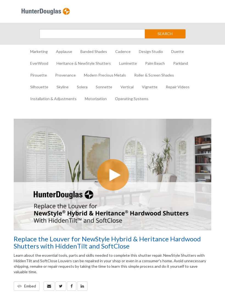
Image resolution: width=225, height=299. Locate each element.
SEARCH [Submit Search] (165, 33)
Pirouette (38, 75)
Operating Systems (131, 98)
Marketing (39, 51)
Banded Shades (93, 51)
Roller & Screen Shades (154, 75)
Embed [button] (26, 286)
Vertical (127, 86)
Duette (177, 51)
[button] (49, 286)
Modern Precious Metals (105, 75)
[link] (60, 286)
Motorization (96, 98)
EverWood (39, 63)
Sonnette (104, 86)
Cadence (123, 51)
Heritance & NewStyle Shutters (84, 63)
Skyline (63, 86)
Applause (64, 51)
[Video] (112, 174)
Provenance (65, 75)
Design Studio (151, 51)
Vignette (150, 86)
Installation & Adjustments (53, 98)
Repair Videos (178, 86)
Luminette (128, 63)
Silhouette (39, 86)
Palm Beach (155, 63)
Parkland (180, 63)
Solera (82, 86)
